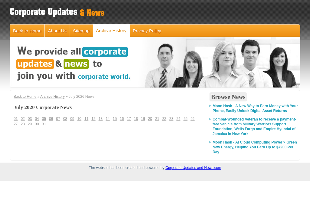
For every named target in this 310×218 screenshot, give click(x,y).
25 (185, 119)
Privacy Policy (147, 30)
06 (51, 119)
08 (65, 119)
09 (72, 119)
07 (58, 119)
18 (136, 119)
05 (44, 119)
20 (150, 119)
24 (178, 119)
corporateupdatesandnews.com (58, 12)
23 (171, 119)
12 (93, 119)
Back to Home (27, 30)
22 (164, 119)
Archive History (111, 30)
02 (23, 119)
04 (37, 119)
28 (23, 124)
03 (30, 119)
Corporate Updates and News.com (193, 168)
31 (44, 124)
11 (86, 119)
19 (143, 119)
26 (192, 119)
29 (30, 124)
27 (16, 124)
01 (16, 119)
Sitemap (81, 30)
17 (129, 119)
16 (122, 119)
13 (101, 119)
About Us (57, 30)
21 (157, 119)
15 (115, 119)
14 (108, 119)
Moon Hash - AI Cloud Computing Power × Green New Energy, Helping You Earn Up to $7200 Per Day (255, 147)
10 (79, 119)
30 (37, 124)
